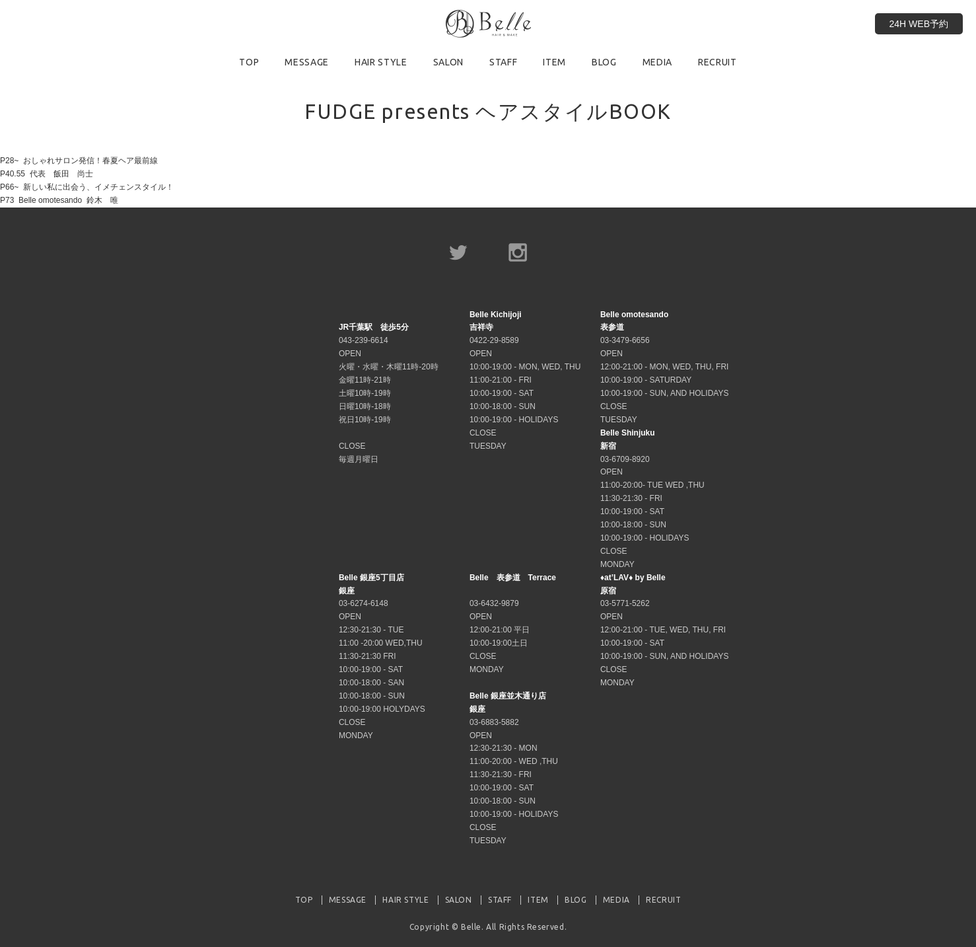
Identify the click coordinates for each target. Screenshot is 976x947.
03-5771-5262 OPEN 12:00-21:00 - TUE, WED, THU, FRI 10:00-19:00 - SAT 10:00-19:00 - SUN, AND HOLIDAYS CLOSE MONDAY (664, 630)
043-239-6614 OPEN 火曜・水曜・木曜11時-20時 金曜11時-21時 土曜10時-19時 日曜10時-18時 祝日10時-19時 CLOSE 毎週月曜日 (388, 392)
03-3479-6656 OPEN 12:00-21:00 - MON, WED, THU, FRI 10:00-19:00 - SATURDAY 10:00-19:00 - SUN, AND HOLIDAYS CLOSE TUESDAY (664, 367)
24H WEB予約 (918, 24)
